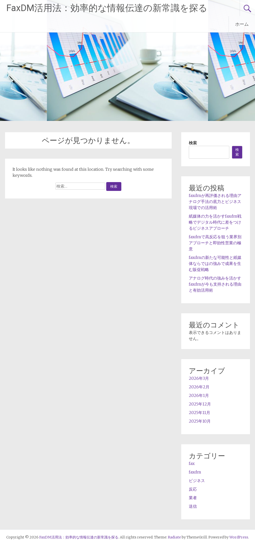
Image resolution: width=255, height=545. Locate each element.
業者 (193, 497)
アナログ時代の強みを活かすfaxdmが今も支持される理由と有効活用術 (215, 284)
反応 (193, 489)
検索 (193, 142)
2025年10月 (200, 421)
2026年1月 (199, 395)
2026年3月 (199, 378)
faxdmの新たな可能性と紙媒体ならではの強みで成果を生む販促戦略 (215, 263)
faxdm (195, 471)
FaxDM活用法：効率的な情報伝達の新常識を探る (106, 8)
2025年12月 (200, 403)
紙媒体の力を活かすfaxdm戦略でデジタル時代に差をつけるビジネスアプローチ (215, 222)
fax (192, 463)
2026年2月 (199, 386)
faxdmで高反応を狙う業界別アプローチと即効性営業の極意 (215, 242)
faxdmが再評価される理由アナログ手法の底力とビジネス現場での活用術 (215, 201)
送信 (193, 506)
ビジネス (197, 480)
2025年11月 (199, 412)
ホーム (242, 24)
